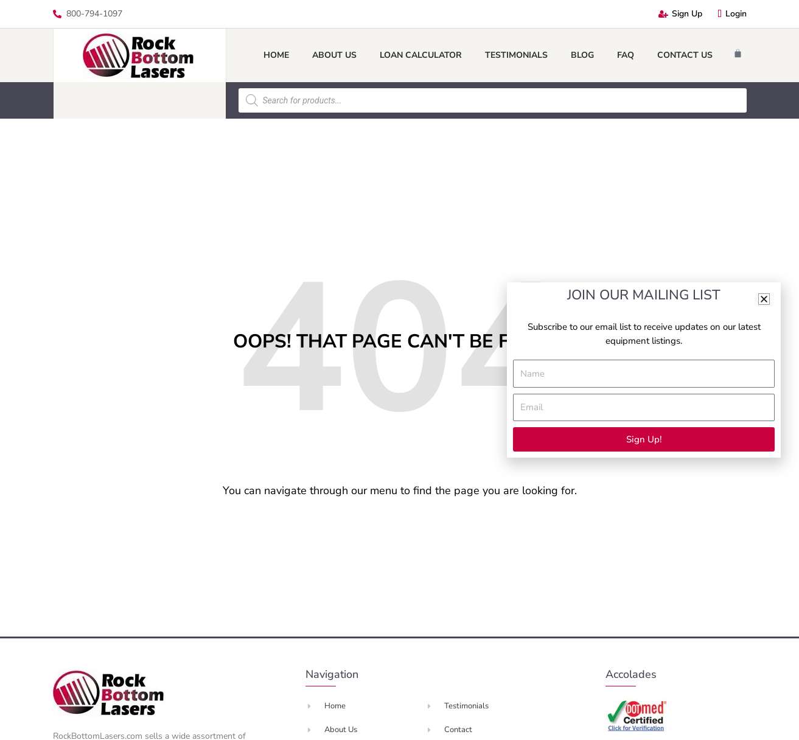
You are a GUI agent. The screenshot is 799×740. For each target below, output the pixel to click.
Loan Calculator (421, 55)
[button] (764, 299)
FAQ (625, 55)
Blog (582, 55)
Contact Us (685, 55)
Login (732, 13)
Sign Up (680, 13)
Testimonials (516, 55)
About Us (334, 55)
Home (276, 55)
